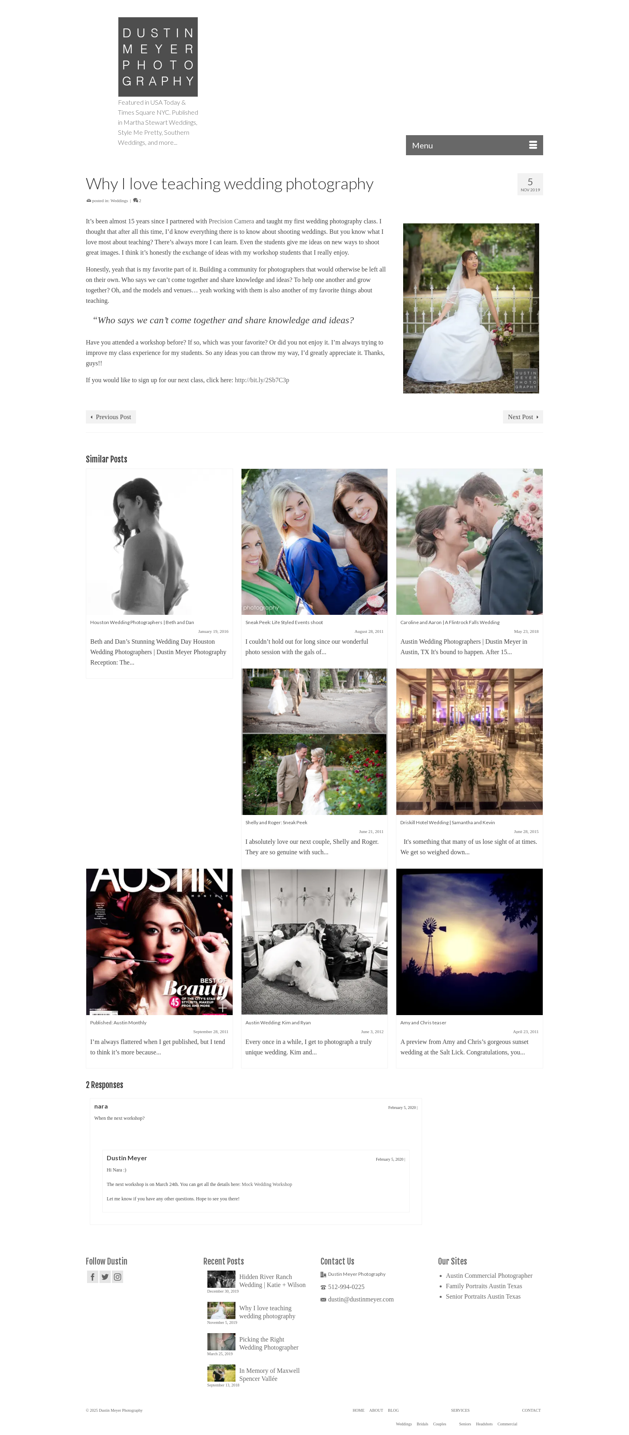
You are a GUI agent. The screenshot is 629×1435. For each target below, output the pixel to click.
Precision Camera (231, 221)
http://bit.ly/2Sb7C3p (262, 380)
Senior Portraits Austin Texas (483, 1296)
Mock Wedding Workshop (267, 1184)
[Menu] (474, 145)
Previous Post (113, 416)
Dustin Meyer (127, 1157)
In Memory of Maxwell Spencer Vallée (269, 1374)
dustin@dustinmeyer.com (357, 1299)
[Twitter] (105, 1277)
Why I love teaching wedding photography (267, 1312)
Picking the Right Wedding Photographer (269, 1343)
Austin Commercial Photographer (489, 1275)
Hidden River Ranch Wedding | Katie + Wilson (272, 1280)
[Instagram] (117, 1277)
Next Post (520, 416)
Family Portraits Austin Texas (484, 1286)
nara (101, 1106)
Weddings (119, 200)
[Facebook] (92, 1277)
